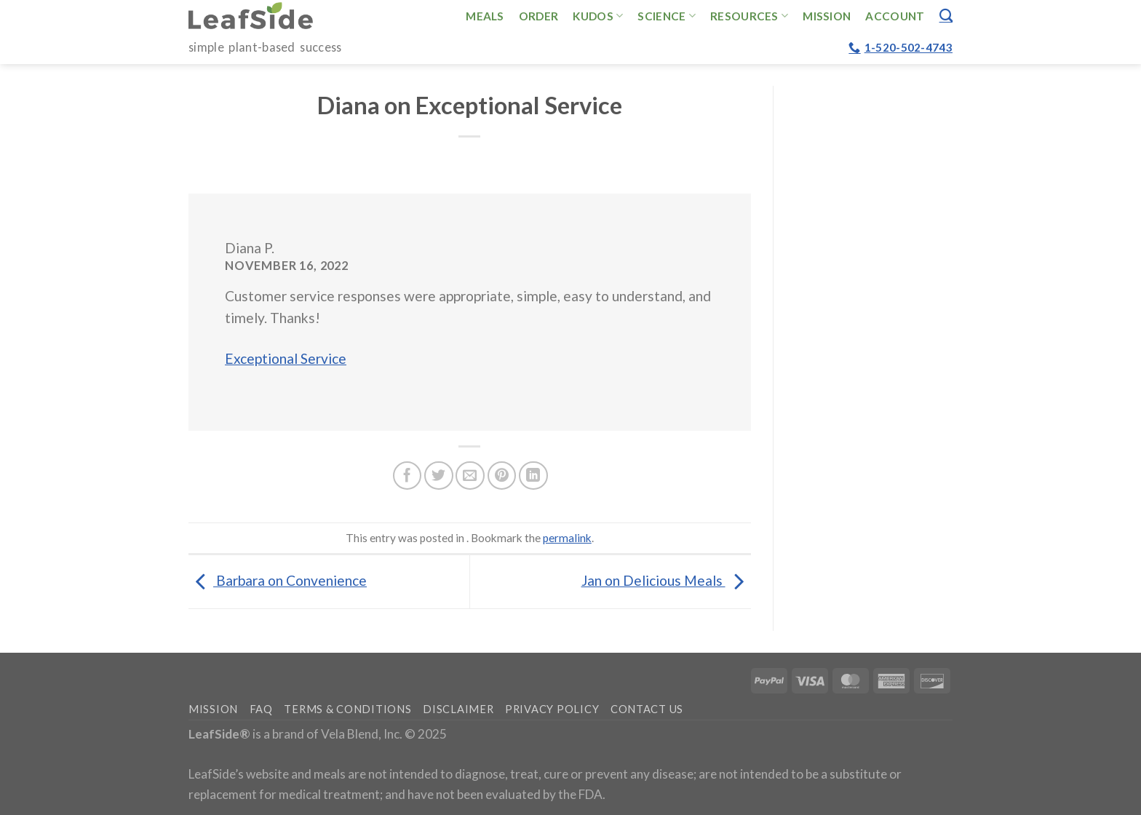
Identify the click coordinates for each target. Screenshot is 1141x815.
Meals (485, 16)
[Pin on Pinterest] (502, 475)
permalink (567, 537)
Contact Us (647, 709)
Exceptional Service (285, 358)
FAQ (261, 709)
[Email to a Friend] (470, 475)
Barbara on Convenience (277, 580)
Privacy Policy (552, 709)
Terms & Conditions (347, 709)
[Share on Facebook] (407, 475)
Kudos (598, 16)
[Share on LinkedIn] (533, 475)
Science (666, 16)
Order (539, 16)
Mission (827, 16)
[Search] (946, 15)
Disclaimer (458, 709)
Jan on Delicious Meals (666, 580)
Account (894, 16)
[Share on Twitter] (438, 475)
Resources (749, 16)
